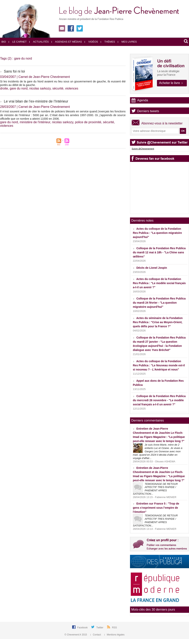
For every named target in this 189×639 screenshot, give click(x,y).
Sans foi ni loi (14, 71)
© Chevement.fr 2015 (76, 634)
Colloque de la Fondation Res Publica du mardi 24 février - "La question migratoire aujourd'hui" (159, 302)
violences (71, 88)
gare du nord (19, 88)
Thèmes (108, 41)
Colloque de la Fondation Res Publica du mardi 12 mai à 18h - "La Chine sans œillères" (159, 252)
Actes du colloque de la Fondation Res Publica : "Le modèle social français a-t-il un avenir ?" (159, 283)
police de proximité (88, 122)
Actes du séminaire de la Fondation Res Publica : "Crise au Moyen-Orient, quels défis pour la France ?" (158, 322)
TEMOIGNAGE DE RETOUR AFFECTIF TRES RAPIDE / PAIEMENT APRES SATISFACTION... (155, 488)
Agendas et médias (67, 41)
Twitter (100, 627)
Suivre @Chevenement (143, 148)
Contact (96, 634)
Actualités (39, 41)
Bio (4, 41)
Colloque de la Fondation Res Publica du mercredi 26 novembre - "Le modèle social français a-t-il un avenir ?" (159, 400)
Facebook (82, 627)
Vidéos (91, 41)
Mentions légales (114, 634)
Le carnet (18, 41)
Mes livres (127, 41)
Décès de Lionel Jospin (151, 267)
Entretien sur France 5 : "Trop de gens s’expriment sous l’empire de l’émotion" (156, 507)
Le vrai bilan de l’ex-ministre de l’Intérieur (36, 101)
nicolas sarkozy (40, 88)
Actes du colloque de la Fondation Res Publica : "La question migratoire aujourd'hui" (157, 233)
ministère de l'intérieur (35, 122)
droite (4, 88)
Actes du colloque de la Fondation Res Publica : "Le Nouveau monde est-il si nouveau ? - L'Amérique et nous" (159, 365)
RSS (114, 627)
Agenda (142, 100)
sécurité (57, 88)
